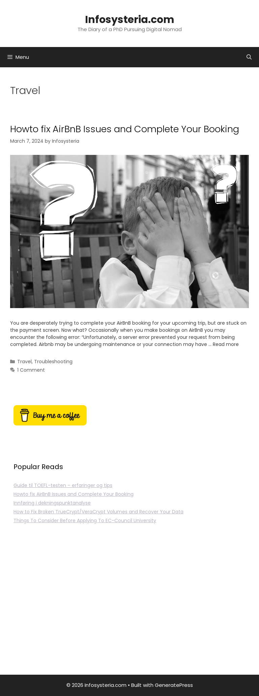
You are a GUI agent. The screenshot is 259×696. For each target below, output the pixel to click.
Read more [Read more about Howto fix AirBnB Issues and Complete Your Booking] (226, 344)
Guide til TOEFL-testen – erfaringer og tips (62, 485)
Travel (24, 361)
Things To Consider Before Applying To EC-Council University (84, 520)
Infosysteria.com (129, 20)
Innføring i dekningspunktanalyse (52, 503)
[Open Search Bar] (249, 57)
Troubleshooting (53, 361)
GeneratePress (174, 685)
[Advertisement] (129, 607)
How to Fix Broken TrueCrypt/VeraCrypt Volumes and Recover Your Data (98, 511)
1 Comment (31, 370)
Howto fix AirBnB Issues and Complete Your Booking (124, 129)
